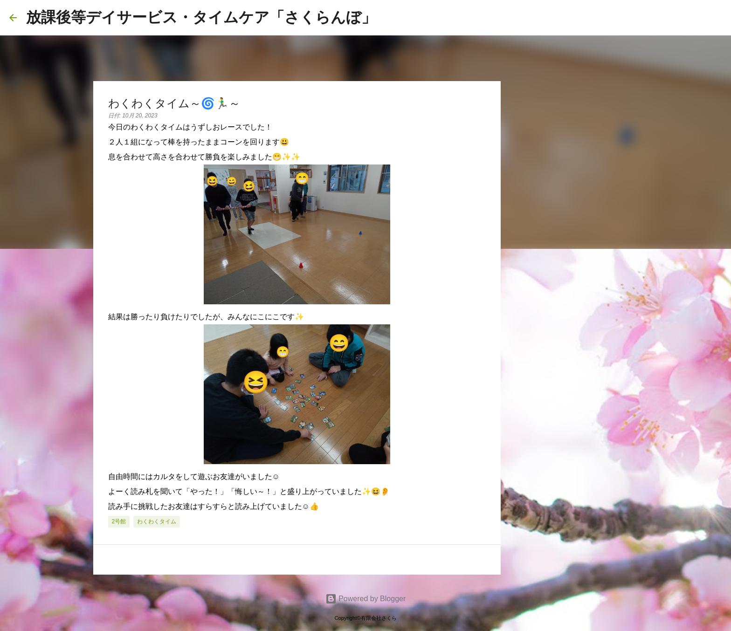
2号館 (119, 521)
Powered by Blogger (365, 599)
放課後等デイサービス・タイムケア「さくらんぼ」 (201, 17)
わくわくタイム (156, 521)
